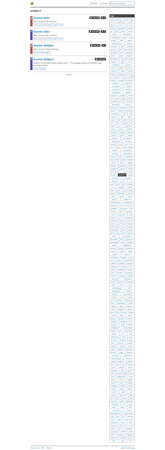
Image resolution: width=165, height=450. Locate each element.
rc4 (132, 322)
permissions (116, 291)
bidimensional (117, 43)
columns (121, 80)
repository (129, 331)
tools (129, 410)
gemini (130, 163)
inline (122, 196)
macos (131, 224)
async (123, 31)
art (112, 31)
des (124, 114)
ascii (117, 31)
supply (130, 389)
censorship (116, 65)
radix (122, 315)
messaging (114, 239)
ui (132, 419)
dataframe (116, 105)
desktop (114, 117)
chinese (130, 71)
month (114, 251)
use (131, 425)
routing (123, 340)
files (119, 147)
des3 (131, 114)
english (114, 135)
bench (130, 40)
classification (122, 74)
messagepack (127, 236)
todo (130, 404)
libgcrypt (114, 221)
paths (122, 285)
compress (116, 83)
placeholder (128, 294)
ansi (131, 22)
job (131, 208)
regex (130, 325)
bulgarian (114, 59)
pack (113, 273)
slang (130, 370)
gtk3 (61, 25)
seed (122, 352)
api (121, 25)
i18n (126, 190)
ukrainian (115, 422)
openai (113, 270)
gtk (124, 181)
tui (123, 416)
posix (113, 303)
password (122, 282)
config (129, 86)
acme (112, 19)
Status (49, 448)
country (113, 95)
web (112, 435)
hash (112, 184)
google (130, 175)
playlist (114, 297)
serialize (129, 358)
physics (129, 291)
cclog (130, 62)
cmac (124, 77)
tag (131, 392)
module (113, 248)
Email (32, 448)
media (114, 236)
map (123, 227)
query (131, 312)
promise (121, 309)
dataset (128, 105)
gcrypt (114, 163)
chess (122, 71)
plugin (130, 297)
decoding (130, 111)
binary (129, 43)
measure (130, 233)
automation (115, 37)
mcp (118, 233)
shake (130, 367)
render (113, 331)
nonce (119, 260)
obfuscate (115, 267)
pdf (131, 285)
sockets (119, 374)
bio (122, 46)
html (112, 190)
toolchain (116, 410)
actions (119, 19)
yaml (114, 441)
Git (38, 448)
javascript (124, 208)
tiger (131, 398)
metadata (130, 239)
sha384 (121, 367)
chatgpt (130, 68)
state (131, 377)
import (131, 193)
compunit (128, 83)
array (131, 28)
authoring (127, 34)
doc (118, 123)
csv (125, 101)
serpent (121, 361)
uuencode (129, 429)
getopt (131, 169)
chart (113, 68)
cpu (112, 98)
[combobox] (122, 3)
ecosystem (129, 126)
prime (131, 303)
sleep (112, 374)
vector (124, 432)
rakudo (122, 318)
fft (131, 144)
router (114, 340)
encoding (114, 132)
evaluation (127, 138)
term (131, 395)
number (113, 263)
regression (115, 328)
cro (118, 98)
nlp (112, 260)
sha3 (113, 367)
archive (113, 28)
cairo (131, 59)
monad (122, 248)
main (112, 227)
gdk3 (35, 25)
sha (117, 364)
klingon (129, 212)
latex (131, 215)
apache (113, 25)
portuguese (129, 300)
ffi (126, 144)
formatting (127, 150)
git (118, 172)
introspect (114, 205)
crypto (113, 101)
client (118, 77)
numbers (121, 263)
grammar (128, 178)
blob (120, 49)
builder (130, 56)
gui (131, 181)
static (113, 380)
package (120, 273)
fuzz (112, 160)
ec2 (120, 126)
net (132, 257)
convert (129, 92)
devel (130, 117)
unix (131, 422)
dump (113, 126)
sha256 (131, 364)
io (122, 205)
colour (113, 80)
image (113, 193)
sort (126, 374)
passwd (113, 282)
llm (132, 221)
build (121, 56)
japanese (114, 208)
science (123, 346)
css (120, 101)
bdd (122, 40)
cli (112, 77)
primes (113, 306)
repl (121, 331)
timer (121, 401)
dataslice (114, 108)
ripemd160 (115, 337)
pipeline (115, 294)
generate (114, 166)
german (123, 169)
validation (115, 432)
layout (113, 218)
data (131, 101)
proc (113, 309)
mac (125, 224)
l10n (113, 215)
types (119, 419)
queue (113, 315)
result (114, 334)
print (121, 306)
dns (112, 123)
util (120, 429)
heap (119, 184)
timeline (114, 401)
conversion (116, 92)
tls (123, 404)
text (118, 398)
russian (121, 343)
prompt (130, 309)
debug (121, 111)
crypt (131, 98)
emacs (113, 129)
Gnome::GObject (43, 45)
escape (115, 138)
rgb (130, 334)
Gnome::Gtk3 (41, 18)
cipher (113, 74)
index (113, 196)
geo (132, 166)
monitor (130, 248)
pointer (119, 300)
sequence (115, 355)
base (131, 37)
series (113, 361)
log (119, 224)
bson (113, 56)
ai (112, 22)
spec (113, 377)
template (123, 395)
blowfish (114, 53)
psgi (118, 312)
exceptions (116, 141)
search (121, 349)
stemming (114, 386)
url (120, 425)
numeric (130, 263)
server (130, 361)
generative (123, 166)
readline (114, 325)
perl (130, 288)
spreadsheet (121, 377)
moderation (127, 245)
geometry (114, 169)
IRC (43, 448)
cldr (132, 74)
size (123, 370)
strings (114, 389)
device (113, 120)
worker (130, 435)
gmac (131, 172)
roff (124, 337)
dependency (115, 114)
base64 (114, 40)
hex (112, 187)
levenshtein (129, 218)
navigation (115, 257)
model (115, 245)
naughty (128, 254)
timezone (130, 401)
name (122, 251)
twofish (130, 416)
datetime (124, 108)
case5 (123, 62)
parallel (122, 276)
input (130, 196)
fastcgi (114, 144)
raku (130, 315)
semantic (129, 352)
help (124, 184)
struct (122, 389)
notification (129, 260)
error (130, 135)
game (124, 160)
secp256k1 (130, 349)
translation (128, 413)
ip (127, 205)
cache (125, 59)
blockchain (129, 49)
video (131, 432)
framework (127, 153)
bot (122, 53)
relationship (128, 328)
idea (132, 190)
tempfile (114, 395)
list (126, 221)
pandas (113, 276)
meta (122, 239)
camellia (114, 62)
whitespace (121, 435)
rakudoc (130, 318)
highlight (121, 187)
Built (128, 448)
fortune (115, 153)
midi (123, 242)
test (112, 398)
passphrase (128, 279)
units (123, 422)
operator (122, 270)
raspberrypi (123, 322)
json (113, 212)
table (123, 392)
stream (123, 386)
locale (113, 224)
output (131, 270)
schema (114, 346)
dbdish (113, 111)
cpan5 (131, 95)
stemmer (129, 383)
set (112, 364)
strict (131, 386)
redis (123, 325)
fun (120, 156)
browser (129, 53)
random (114, 322)
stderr (130, 380)
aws (124, 37)
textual (125, 398)
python (125, 312)
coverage (122, 95)
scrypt (113, 349)
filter (125, 147)
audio (131, 31)
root (131, 337)
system (114, 392)
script (130, 346)
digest (125, 120)
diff (119, 120)
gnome (49, 25)
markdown (114, 230)
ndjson (124, 257)
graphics (115, 181)
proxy (112, 312)
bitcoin (130, 46)
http (119, 190)
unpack (114, 425)
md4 (124, 233)
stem (122, 383)
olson (124, 267)
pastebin (130, 282)
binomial (114, 46)
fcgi (121, 144)
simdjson (114, 370)
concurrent (117, 86)
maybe (112, 233)
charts (121, 68)
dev (122, 117)
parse (130, 276)
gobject (55, 25)
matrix (131, 230)
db (131, 108)
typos (126, 419)
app (126, 25)
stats (121, 380)
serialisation (116, 358)
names (130, 251)
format (115, 150)
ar (132, 25)
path (114, 285)
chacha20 (128, 65)
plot (122, 297)
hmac (130, 187)
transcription (116, 413)
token (113, 407)
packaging (130, 273)
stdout (114, 383)
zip (130, 441)
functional (129, 156)
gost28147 (116, 178)
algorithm (121, 22)
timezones (115, 404)
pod (112, 300)
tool (130, 407)
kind (121, 212)
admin (126, 19)
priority (130, 306)
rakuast (113, 318)
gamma (131, 160)
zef (122, 441)
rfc (123, 334)
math (123, 230)
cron (124, 98)
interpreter (128, 202)
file (112, 147)
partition (115, 279)
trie (118, 416)
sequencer (128, 355)
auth (115, 34)
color (131, 77)
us (126, 425)
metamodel (114, 242)
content (128, 89)
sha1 (124, 364)
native (115, 254)
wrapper (124, 438)
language (122, 215)
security (114, 352)
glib (44, 25)
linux (121, 221)
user (113, 429)
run (113, 343)
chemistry (114, 71)
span (132, 374)
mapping (130, 227)
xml (132, 438)
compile (130, 80)
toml (122, 407)
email (121, 129)
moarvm (130, 242)
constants (116, 89)
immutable (122, 193)
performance (117, 288)
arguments (122, 28)
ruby (131, 340)
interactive (127, 199)
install (115, 199)
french (113, 156)
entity (123, 135)
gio (40, 25)
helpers (131, 184)
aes (132, 19)
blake (113, 49)
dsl (132, 123)
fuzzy (118, 160)
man (118, 227)
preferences (121, 303)
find (132, 147)
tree (112, 416)
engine (131, 132)
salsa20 (130, 343)
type (113, 419)
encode (130, 129)
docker (125, 123)
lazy (120, 218)
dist (132, 120)
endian (123, 132)
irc (132, 205)
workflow (114, 438)
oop (131, 267)
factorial (128, 141)
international (116, 202)
